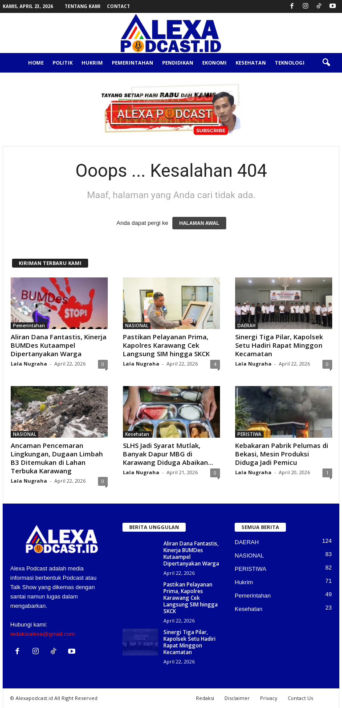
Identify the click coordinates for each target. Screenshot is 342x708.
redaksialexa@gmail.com (42, 634)
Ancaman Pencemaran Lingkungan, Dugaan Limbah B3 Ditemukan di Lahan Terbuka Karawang (57, 458)
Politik (63, 62)
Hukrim (92, 62)
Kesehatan (251, 62)
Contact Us (300, 698)
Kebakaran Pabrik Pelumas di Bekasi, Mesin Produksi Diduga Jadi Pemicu (281, 454)
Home (36, 62)
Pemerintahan (132, 62)
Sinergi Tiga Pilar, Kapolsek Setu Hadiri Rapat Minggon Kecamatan (279, 345)
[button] (326, 63)
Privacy (268, 698)
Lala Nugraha (29, 363)
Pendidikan (177, 62)
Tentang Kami (82, 6)
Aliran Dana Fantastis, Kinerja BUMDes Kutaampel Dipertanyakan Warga (58, 345)
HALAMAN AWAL (199, 223)
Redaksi (205, 698)
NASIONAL (136, 325)
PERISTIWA (249, 434)
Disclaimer (237, 698)
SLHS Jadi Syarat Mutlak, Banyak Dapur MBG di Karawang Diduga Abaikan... (168, 454)
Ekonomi (214, 62)
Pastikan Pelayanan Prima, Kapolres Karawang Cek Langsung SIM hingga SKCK (166, 345)
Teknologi (290, 62)
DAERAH (246, 325)
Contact (118, 6)
